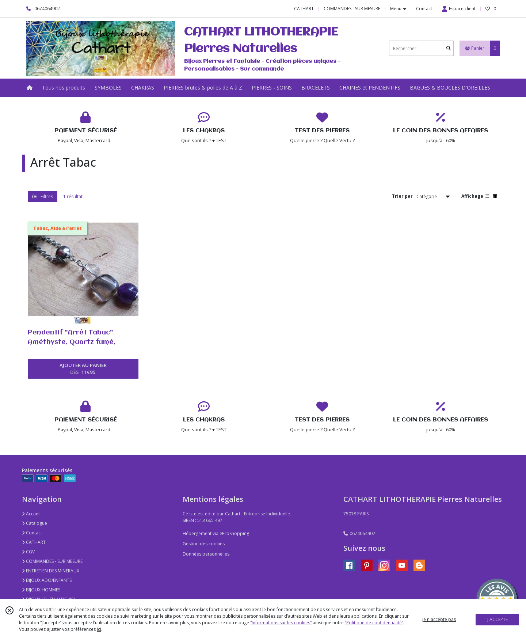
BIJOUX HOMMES (41, 590)
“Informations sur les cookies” (281, 623)
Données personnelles (206, 554)
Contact (424, 8)
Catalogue (34, 523)
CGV (28, 552)
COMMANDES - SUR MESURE (52, 561)
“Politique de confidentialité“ (374, 623)
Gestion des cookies (204, 544)
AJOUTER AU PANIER (83, 369)
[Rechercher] (448, 48)
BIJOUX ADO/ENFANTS (47, 580)
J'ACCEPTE (497, 619)
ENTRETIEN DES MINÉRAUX (50, 571)
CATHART (34, 542)
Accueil (31, 514)
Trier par (402, 196)
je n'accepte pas (439, 619)
